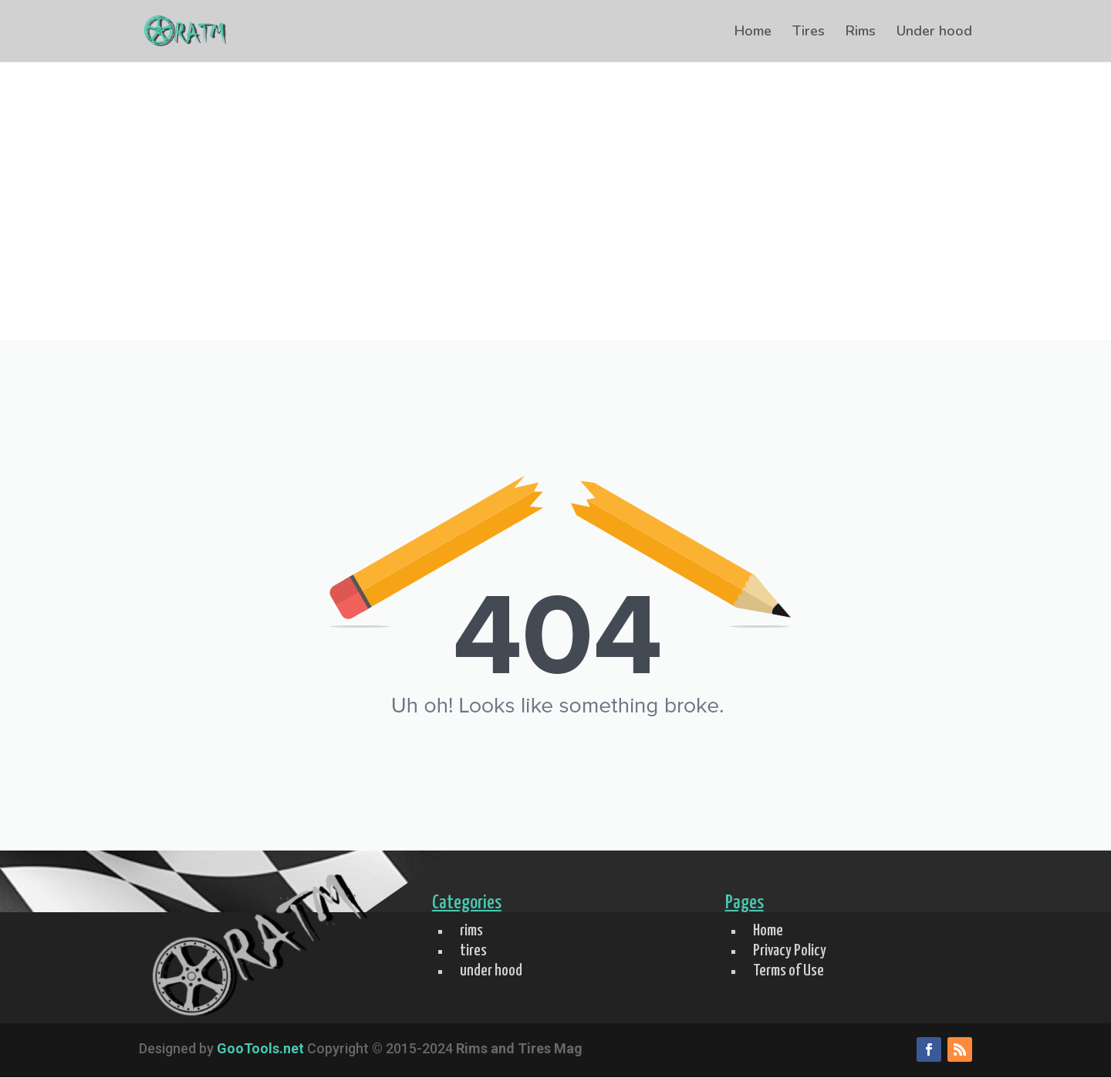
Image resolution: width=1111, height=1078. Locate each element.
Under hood (934, 32)
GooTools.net (260, 1048)
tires (473, 950)
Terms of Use (788, 971)
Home (753, 32)
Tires (808, 32)
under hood (491, 971)
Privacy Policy (789, 950)
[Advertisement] (555, 224)
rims (471, 930)
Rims (861, 32)
